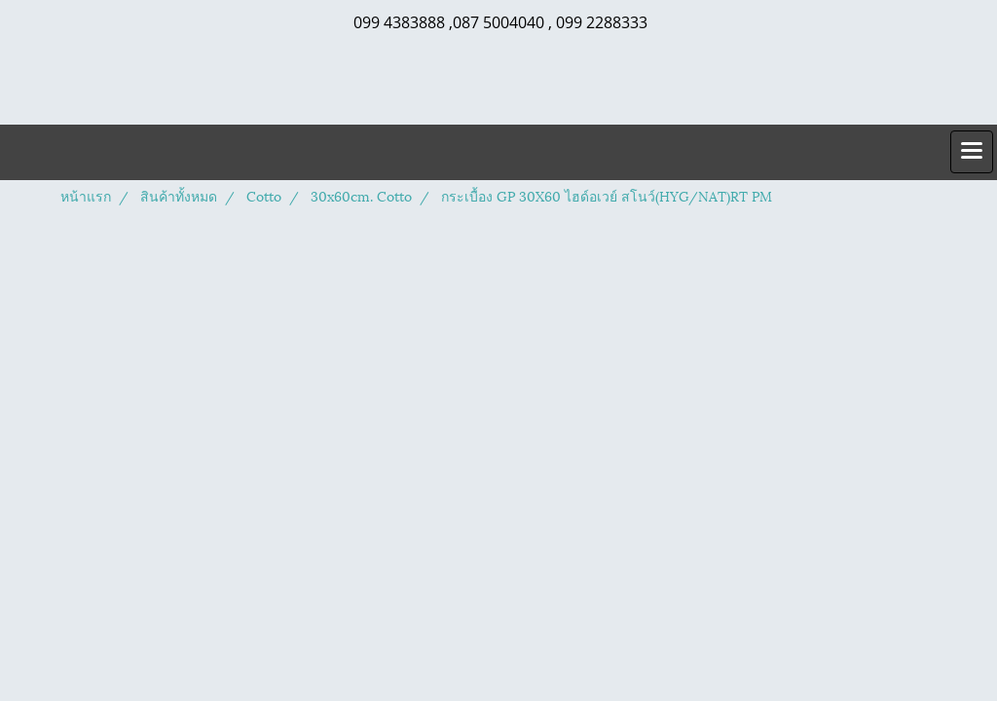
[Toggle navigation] (971, 151)
